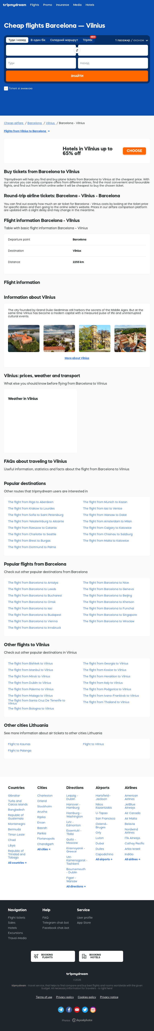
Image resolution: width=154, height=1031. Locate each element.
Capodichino (104, 854)
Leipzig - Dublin (72, 797)
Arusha (42, 811)
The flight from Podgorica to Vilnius (107, 689)
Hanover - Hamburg (73, 806)
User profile (85, 917)
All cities (43, 849)
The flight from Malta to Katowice (106, 540)
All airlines (131, 859)
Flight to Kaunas (19, 744)
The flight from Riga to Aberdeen (31, 502)
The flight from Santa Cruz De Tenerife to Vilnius (36, 702)
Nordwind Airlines (131, 831)
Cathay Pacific (134, 843)
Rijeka (41, 817)
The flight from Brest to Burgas (29, 540)
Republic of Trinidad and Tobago (16, 854)
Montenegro (16, 824)
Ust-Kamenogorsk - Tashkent (76, 860)
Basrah (42, 828)
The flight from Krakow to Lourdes (31, 508)
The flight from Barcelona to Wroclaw (108, 621)
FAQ (46, 917)
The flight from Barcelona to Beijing (107, 595)
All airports (103, 859)
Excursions (15, 932)
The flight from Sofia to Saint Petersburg (35, 514)
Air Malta (131, 818)
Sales (11, 922)
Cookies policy (87, 997)
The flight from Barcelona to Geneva (108, 589)
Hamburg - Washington (74, 815)
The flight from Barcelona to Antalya (33, 582)
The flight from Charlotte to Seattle (32, 534)
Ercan (41, 822)
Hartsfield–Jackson (103, 797)
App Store (84, 922)
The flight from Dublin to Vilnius (29, 682)
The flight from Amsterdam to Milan (107, 521)
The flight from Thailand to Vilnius (106, 702)
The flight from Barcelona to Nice (106, 582)
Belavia (130, 824)
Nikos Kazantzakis (104, 806)
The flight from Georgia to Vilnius (105, 663)
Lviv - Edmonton (73, 823)
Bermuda (14, 829)
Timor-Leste (16, 834)
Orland (42, 801)
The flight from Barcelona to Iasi (30, 608)
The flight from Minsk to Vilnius (29, 676)
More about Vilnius (77, 358)
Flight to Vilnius (93, 744)
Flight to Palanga (19, 750)
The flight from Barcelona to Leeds (32, 589)
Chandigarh (45, 844)
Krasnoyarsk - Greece (75, 850)
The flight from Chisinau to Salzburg (108, 534)
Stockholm (44, 806)
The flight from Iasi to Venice (102, 508)
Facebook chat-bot (56, 927)
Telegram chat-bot (56, 922)
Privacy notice (109, 997)
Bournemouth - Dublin (76, 871)
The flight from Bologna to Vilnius (31, 708)
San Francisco (105, 818)
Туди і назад (17, 40)
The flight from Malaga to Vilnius (30, 695)
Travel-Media (17, 938)
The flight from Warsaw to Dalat (105, 514)
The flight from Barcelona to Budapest (34, 614)
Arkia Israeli (132, 848)
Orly (98, 832)
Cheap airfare (14, 123)
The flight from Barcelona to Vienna (33, 621)
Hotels (12, 927)
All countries (16, 862)
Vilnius (51, 123)
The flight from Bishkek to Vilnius (30, 663)
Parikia (41, 833)
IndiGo (129, 854)
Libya (11, 845)
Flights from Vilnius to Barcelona (25, 131)
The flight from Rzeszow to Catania (32, 527)
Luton (100, 838)
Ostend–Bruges (101, 826)
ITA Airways (132, 838)
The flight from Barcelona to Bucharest (35, 595)
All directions (75, 886)
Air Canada (132, 813)
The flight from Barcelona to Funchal (108, 608)
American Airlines (131, 797)
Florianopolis (46, 838)
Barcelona (35, 123)
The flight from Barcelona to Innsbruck (34, 627)
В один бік (38, 40)
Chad (12, 840)
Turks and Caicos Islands (18, 803)
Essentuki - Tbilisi (73, 832)
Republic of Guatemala (16, 817)
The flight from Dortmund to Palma (32, 547)
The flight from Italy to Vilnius (103, 682)
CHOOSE (134, 151)
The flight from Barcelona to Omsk (32, 602)
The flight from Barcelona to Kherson (108, 602)
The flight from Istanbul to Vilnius (30, 670)
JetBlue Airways (130, 806)
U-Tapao (102, 813)
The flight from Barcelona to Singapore (110, 614)
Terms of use (44, 997)
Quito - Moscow (72, 841)
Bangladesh (16, 809)
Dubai (100, 843)
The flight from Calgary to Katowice (107, 527)
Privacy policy (65, 997)
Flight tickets (16, 917)
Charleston (45, 795)
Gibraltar (14, 795)
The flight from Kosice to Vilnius (104, 670)
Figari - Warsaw (71, 879)
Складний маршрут (64, 40)
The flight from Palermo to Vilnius (31, 689)
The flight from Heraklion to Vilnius (106, 676)
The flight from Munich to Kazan (105, 502)
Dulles (100, 848)
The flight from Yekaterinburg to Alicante (36, 521)
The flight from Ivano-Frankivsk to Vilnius (111, 695)
